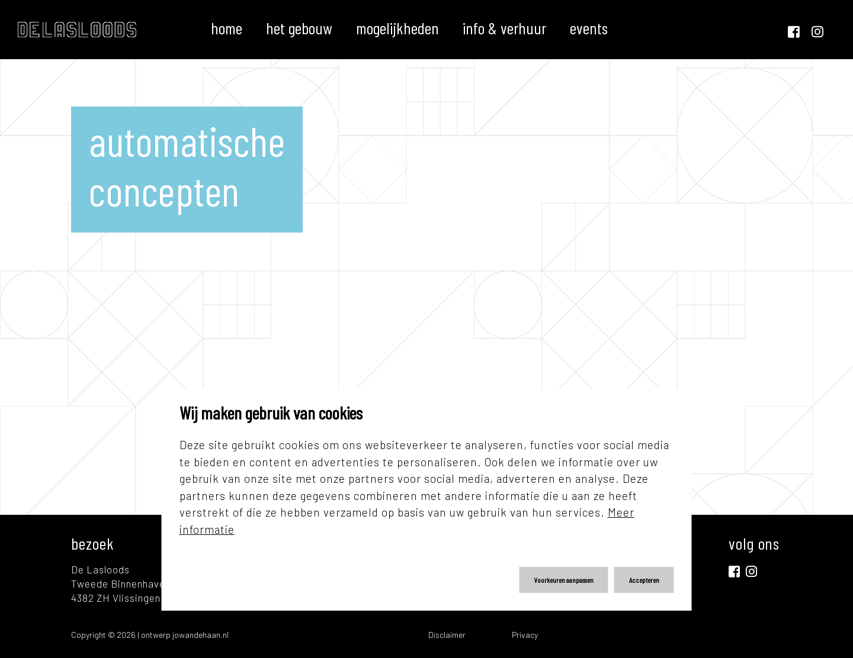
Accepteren (644, 580)
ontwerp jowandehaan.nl (185, 635)
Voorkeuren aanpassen (564, 580)
